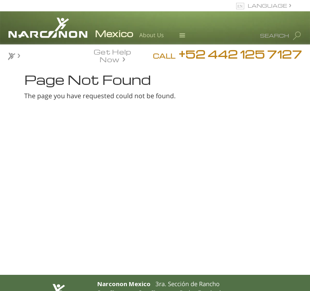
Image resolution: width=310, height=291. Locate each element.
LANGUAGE (267, 5)
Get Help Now (112, 55)
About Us (151, 35)
